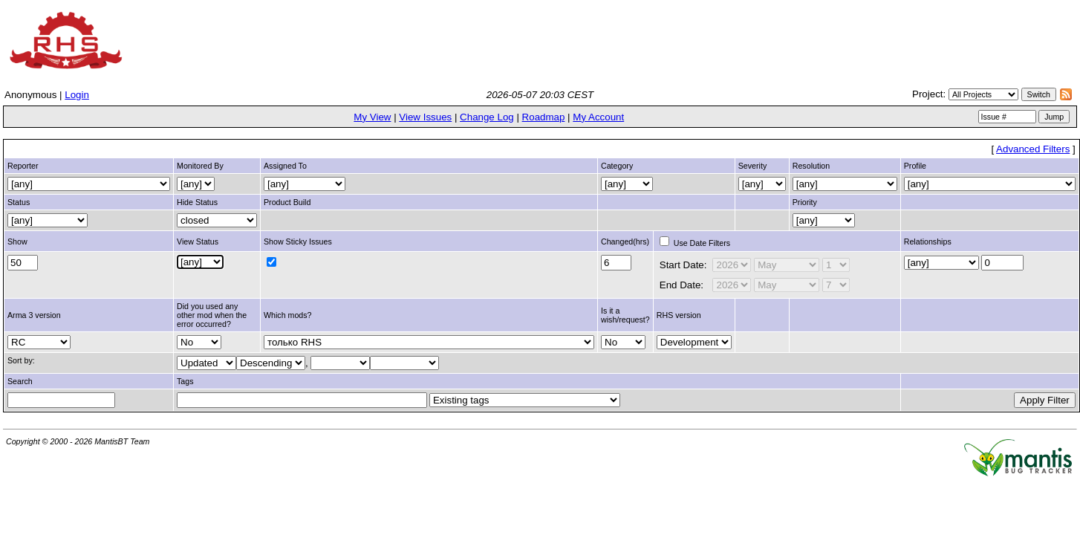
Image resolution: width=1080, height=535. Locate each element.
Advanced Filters (1033, 149)
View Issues (425, 117)
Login (77, 94)
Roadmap (543, 117)
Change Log (487, 117)
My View (372, 117)
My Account (598, 117)
